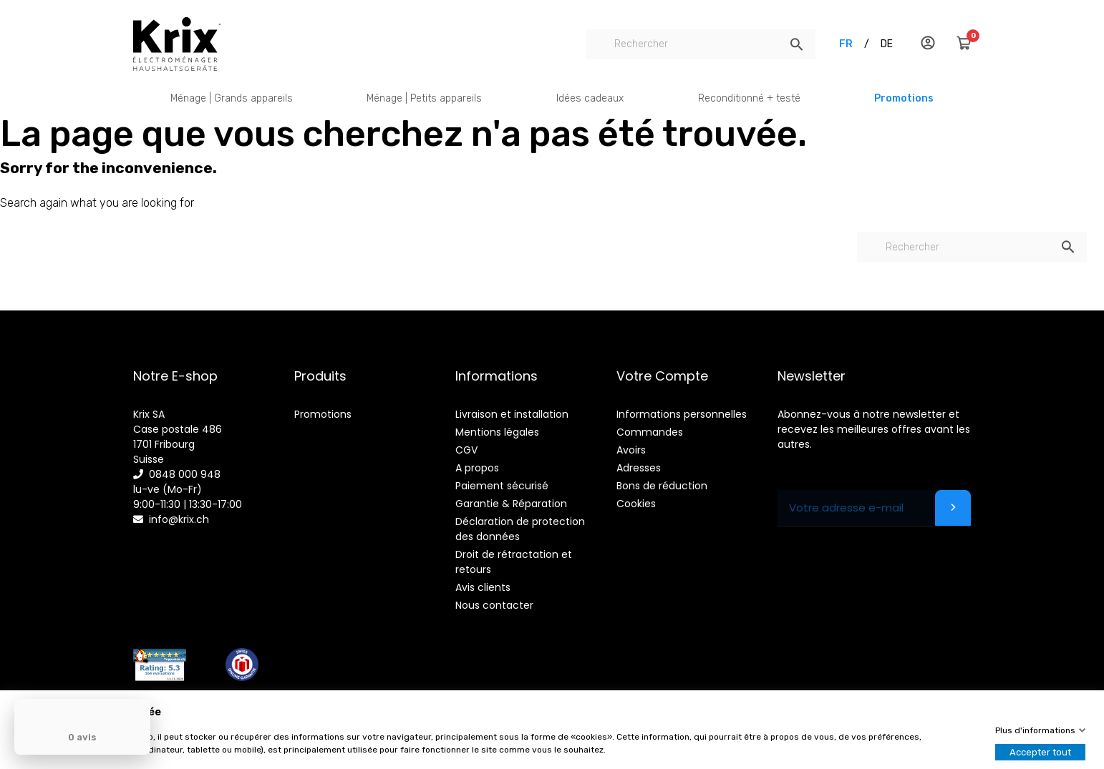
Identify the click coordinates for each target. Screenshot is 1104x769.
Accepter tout (1040, 752)
